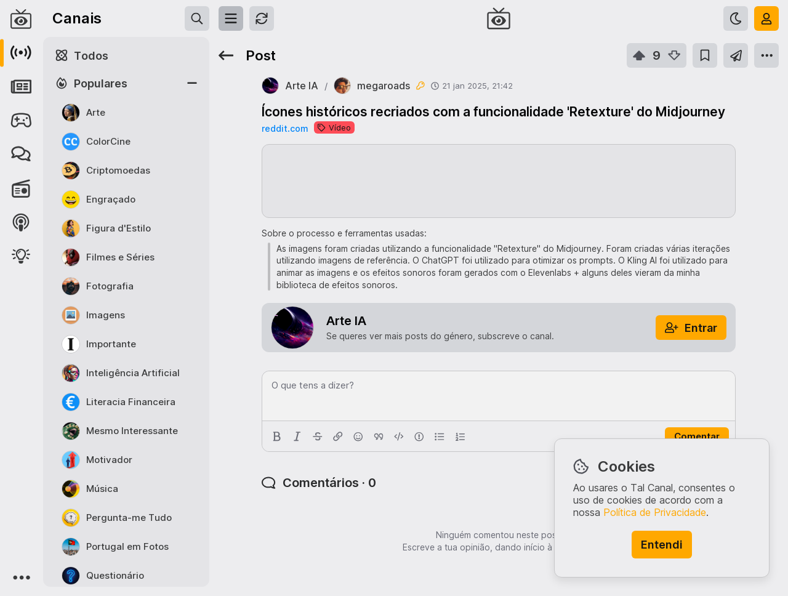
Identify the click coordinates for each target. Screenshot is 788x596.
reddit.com (285, 128)
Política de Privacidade (654, 512)
